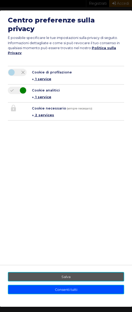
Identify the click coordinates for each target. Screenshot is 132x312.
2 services (43, 115)
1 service (41, 79)
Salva (66, 277)
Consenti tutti (66, 290)
